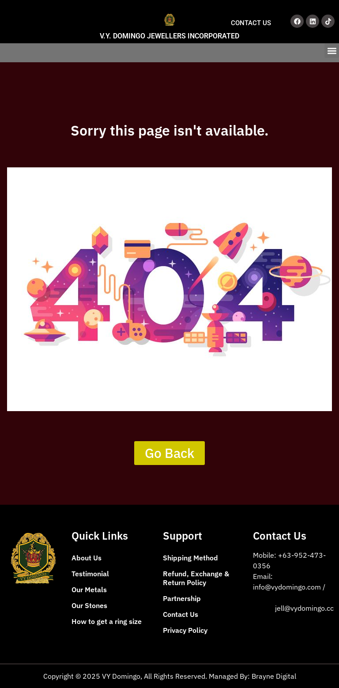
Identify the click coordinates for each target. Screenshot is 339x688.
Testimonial (90, 573)
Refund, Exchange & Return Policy (196, 578)
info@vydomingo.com (288, 586)
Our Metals (89, 589)
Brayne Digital (274, 676)
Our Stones (89, 605)
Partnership (182, 598)
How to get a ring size (107, 621)
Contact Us (180, 614)
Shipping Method (190, 557)
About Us (87, 557)
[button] (331, 50)
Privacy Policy (185, 630)
